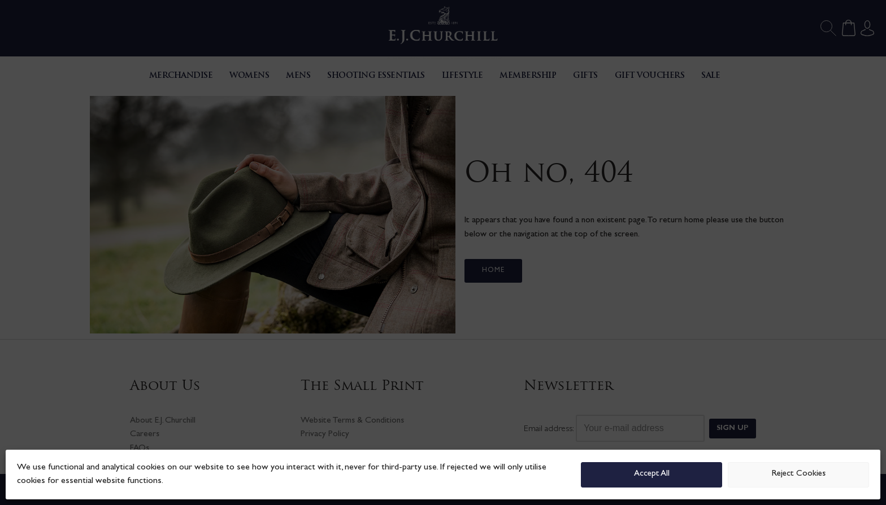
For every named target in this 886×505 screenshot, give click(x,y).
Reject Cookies (799, 474)
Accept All (652, 474)
